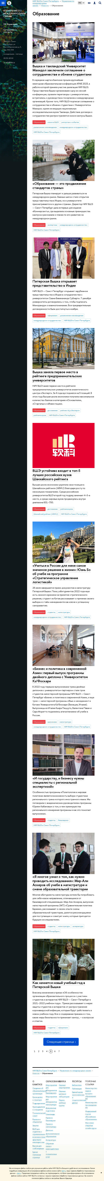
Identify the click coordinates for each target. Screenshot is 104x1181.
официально (52, 315)
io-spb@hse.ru (9, 62)
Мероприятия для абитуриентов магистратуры (51, 1100)
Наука (62, 1081)
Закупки (35, 1125)
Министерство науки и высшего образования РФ (91, 1093)
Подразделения (38, 1103)
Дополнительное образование (52, 1135)
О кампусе (37, 1083)
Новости (35, 1073)
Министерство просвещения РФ (91, 1105)
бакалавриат (63, 820)
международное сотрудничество (73, 127)
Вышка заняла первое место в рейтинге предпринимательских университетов (57, 376)
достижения (53, 410)
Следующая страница (61, 1042)
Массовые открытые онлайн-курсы (90, 1125)
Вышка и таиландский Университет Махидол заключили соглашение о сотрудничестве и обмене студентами (61, 70)
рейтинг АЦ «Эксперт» (69, 410)
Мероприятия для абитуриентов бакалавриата (51, 1089)
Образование (53, 1081)
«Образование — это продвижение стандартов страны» (59, 185)
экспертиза (52, 225)
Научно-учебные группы (62, 1103)
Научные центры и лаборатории (64, 1094)
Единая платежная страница (36, 1155)
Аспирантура (51, 1140)
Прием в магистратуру (51, 1125)
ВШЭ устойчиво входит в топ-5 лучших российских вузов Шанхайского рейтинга (56, 474)
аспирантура (78, 926)
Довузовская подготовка (51, 1109)
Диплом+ (49, 1130)
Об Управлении (11, 24)
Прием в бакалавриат (51, 1119)
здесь (64, 1171)
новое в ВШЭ (53, 122)
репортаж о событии (70, 122)
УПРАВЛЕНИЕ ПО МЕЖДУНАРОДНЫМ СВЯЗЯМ (14, 13)
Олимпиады (50, 1114)
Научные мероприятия (64, 1086)
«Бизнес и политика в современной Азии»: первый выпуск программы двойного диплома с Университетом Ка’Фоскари (60, 674)
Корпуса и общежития (37, 1120)
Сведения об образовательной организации (39, 1091)
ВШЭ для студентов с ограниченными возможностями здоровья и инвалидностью (38, 1136)
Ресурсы (77, 1081)
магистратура (64, 612)
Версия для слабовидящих (38, 1147)
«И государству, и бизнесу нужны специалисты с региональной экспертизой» (58, 782)
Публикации (77, 1088)
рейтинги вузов (40, 415)
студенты (51, 612)
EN (83, 3)
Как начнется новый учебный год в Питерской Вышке (58, 984)
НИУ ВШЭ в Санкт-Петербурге (46, 132)
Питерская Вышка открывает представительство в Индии (54, 283)
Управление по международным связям (75, 1070)
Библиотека (76, 1085)
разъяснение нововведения (45, 127)
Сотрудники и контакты (10, 30)
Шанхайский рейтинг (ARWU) (46, 514)
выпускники (52, 722)
